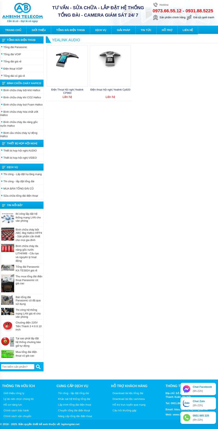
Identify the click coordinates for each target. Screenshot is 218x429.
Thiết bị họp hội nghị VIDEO (18, 158)
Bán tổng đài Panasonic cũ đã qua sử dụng (28, 300)
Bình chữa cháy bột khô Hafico (20, 90)
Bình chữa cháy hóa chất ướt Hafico (19, 113)
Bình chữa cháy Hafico (21, 83)
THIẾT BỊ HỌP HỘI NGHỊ (19, 143)
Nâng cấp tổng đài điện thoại (74, 416)
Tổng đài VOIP (10, 54)
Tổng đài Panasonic (13, 47)
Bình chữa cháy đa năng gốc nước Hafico (19, 123)
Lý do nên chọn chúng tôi (17, 398)
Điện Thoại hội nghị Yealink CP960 (67, 91)
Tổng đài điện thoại (19, 40)
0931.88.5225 (199, 10)
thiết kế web (40, 424)
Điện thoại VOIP (11, 69)
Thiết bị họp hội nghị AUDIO (18, 151)
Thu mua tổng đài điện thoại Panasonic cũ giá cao (29, 280)
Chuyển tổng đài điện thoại (73, 410)
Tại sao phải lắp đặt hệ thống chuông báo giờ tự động (28, 342)
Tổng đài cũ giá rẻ (12, 76)
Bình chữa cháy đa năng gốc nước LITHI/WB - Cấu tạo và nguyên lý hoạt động (27, 253)
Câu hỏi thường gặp (124, 410)
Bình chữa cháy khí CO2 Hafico (20, 98)
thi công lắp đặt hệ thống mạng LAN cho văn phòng (28, 217)
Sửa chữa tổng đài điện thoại (19, 196)
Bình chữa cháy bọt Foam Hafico (21, 105)
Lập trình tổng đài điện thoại (74, 404)
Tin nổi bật (12, 205)
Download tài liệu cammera (128, 398)
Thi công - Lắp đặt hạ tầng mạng (21, 174)
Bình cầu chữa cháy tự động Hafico (18, 134)
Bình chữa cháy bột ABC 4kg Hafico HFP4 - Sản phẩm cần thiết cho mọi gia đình (29, 235)
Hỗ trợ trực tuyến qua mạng (128, 404)
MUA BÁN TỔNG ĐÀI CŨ (17, 189)
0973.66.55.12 (167, 10)
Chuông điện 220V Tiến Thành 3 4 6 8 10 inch (28, 326)
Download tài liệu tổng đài (127, 393)
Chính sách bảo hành (15, 410)
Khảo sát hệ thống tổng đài (73, 398)
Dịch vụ (10, 167)
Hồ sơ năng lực (12, 404)
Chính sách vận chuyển (16, 416)
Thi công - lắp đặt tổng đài (17, 182)
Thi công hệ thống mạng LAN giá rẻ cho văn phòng (28, 313)
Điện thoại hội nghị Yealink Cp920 (110, 89)
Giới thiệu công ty (13, 393)
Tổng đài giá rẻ (10, 62)
